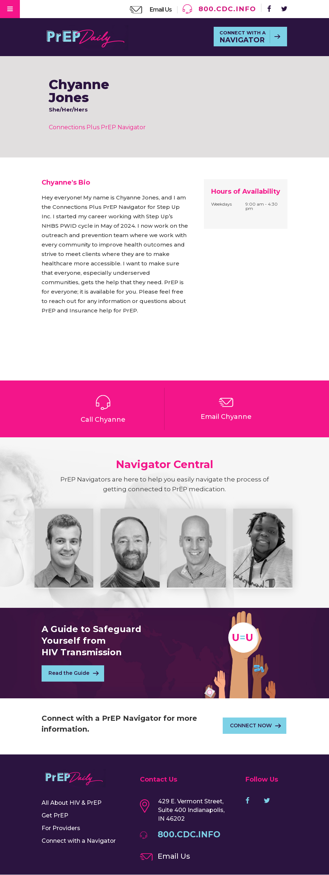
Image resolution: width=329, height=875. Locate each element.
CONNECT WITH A (242, 37)
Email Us (160, 9)
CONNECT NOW (251, 726)
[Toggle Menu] (10, 9)
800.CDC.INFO (227, 9)
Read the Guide (69, 673)
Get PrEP (55, 815)
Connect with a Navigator (79, 840)
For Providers (61, 828)
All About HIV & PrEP (72, 802)
